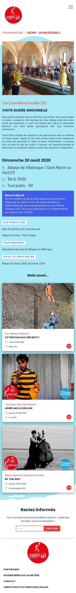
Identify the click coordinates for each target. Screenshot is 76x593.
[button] (71, 7)
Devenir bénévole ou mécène (21, 575)
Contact (10, 581)
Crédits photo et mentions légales (26, 587)
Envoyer (52, 528)
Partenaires (11, 569)
